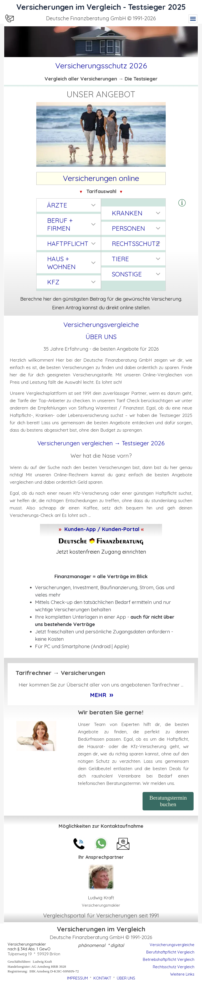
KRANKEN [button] (127, 213)
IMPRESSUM (77, 978)
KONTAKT (102, 978)
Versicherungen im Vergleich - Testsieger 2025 (101, 7)
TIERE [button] (120, 259)
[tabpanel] (101, 18)
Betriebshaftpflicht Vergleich (168, 959)
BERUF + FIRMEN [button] (60, 224)
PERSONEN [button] (128, 228)
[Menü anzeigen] (193, 18)
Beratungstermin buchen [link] (168, 801)
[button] (182, 203)
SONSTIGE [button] (127, 274)
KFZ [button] (53, 282)
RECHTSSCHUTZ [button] (136, 244)
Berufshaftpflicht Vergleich (170, 952)
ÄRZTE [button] (57, 205)
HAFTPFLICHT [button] (67, 244)
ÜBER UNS (101, 337)
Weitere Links (182, 974)
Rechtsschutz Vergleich (173, 966)
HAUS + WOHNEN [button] (61, 263)
